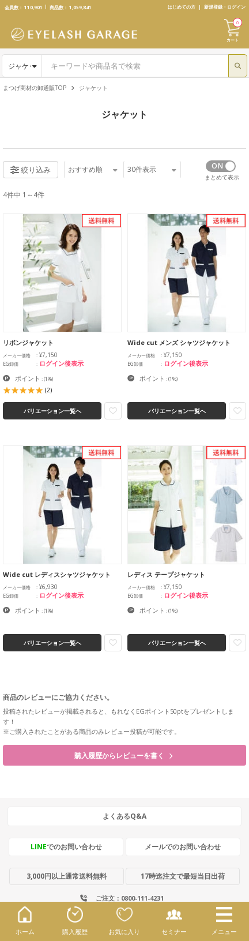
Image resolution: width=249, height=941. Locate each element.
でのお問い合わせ (66, 847)
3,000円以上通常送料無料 (67, 876)
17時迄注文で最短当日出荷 (183, 876)
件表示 (151, 169)
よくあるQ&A (124, 816)
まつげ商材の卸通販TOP (34, 88)
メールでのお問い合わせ (183, 847)
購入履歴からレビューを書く (123, 755)
